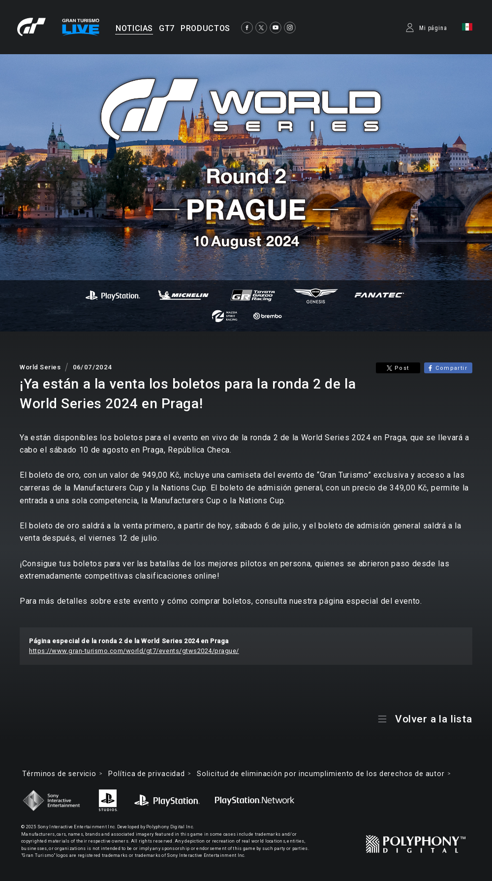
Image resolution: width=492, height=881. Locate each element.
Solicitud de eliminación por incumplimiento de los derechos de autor (321, 773)
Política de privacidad (146, 773)
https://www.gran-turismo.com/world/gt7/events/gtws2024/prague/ (134, 650)
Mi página (433, 28)
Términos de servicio (59, 773)
